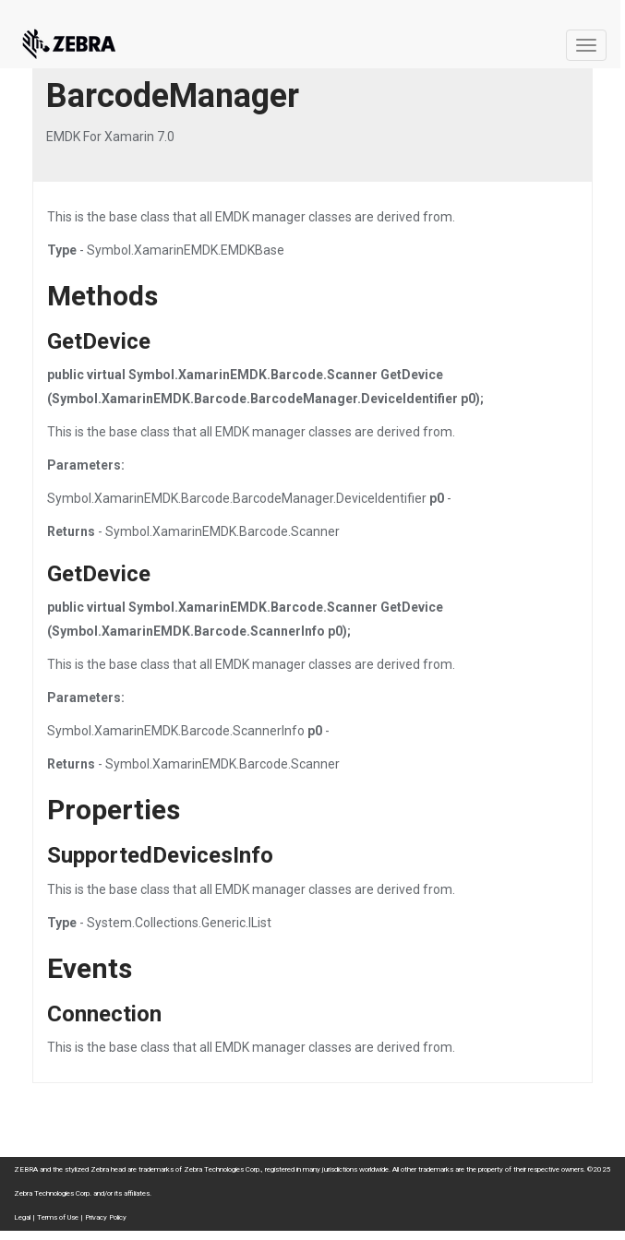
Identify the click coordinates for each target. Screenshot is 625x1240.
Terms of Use (57, 1217)
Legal (22, 1217)
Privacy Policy (105, 1217)
